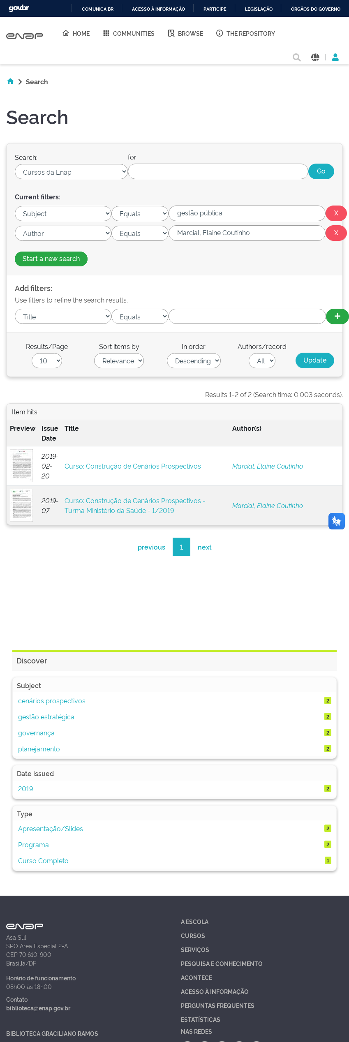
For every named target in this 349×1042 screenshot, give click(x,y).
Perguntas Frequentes (217, 1005)
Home (76, 32)
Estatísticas (200, 1019)
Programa (33, 844)
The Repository (245, 32)
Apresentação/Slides (50, 828)
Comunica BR (97, 9)
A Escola (194, 921)
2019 (25, 788)
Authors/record (262, 346)
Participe (215, 9)
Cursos (193, 935)
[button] (315, 56)
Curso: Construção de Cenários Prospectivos (133, 465)
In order (194, 346)
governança (36, 732)
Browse (185, 32)
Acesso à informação (158, 9)
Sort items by (119, 346)
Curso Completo (43, 860)
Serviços (195, 949)
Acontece (196, 977)
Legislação (259, 9)
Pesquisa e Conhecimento (222, 963)
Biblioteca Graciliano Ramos (52, 1033)
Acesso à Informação (215, 991)
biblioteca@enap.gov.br (38, 1008)
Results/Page (47, 346)
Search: (26, 157)
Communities (128, 32)
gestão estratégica (46, 716)
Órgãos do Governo (315, 9)
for (132, 156)
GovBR (19, 8)
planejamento (39, 748)
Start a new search (51, 258)
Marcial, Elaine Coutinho (267, 465)
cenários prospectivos (52, 700)
